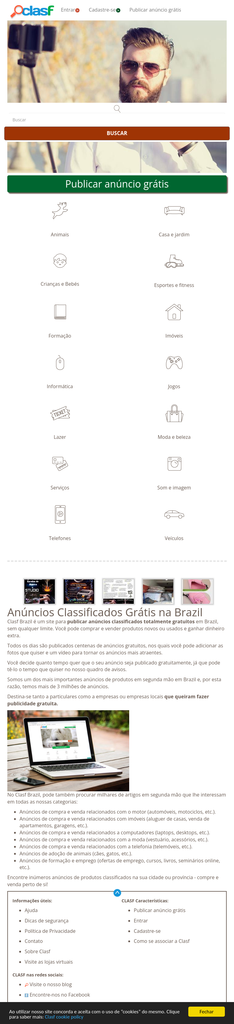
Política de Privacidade (50, 931)
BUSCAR (117, 133)
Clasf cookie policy (64, 1017)
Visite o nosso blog (48, 984)
